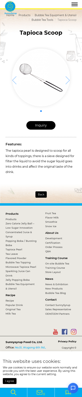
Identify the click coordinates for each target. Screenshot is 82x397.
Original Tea (13, 309)
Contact (51, 299)
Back (41, 194)
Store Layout (53, 272)
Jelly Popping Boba (18, 279)
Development (53, 238)
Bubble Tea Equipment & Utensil (55, 15)
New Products (54, 288)
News (49, 279)
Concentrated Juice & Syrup (19, 234)
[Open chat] (73, 388)
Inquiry (41, 125)
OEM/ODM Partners (57, 313)
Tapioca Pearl (14, 249)
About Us (51, 233)
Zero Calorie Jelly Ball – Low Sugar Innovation (20, 225)
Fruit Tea (50, 213)
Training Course (56, 258)
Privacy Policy (67, 341)
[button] (41, 111)
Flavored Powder (16, 258)
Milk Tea (11, 313)
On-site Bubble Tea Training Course (57, 265)
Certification (52, 242)
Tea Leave (12, 253)
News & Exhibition (56, 284)
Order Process (54, 247)
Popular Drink (14, 305)
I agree (9, 381)
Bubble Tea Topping (18, 262)
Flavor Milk (52, 217)
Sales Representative (58, 309)
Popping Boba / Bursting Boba (21, 243)
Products (24, 15)
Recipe (10, 295)
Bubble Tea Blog (55, 292)
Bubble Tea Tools (42, 20)
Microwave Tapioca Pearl (21, 266)
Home (10, 15)
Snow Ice (50, 226)
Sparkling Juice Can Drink (18, 273)
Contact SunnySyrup (57, 305)
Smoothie (51, 221)
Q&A (48, 251)
